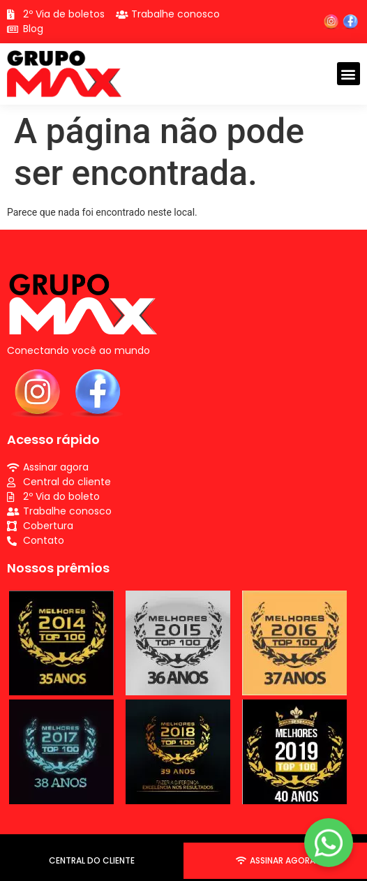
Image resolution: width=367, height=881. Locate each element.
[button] (348, 73)
